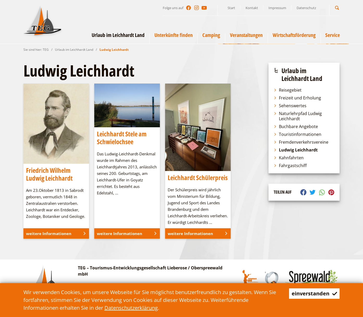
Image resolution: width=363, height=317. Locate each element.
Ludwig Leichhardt (114, 49)
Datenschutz (306, 7)
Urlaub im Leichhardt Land (74, 49)
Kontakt (252, 7)
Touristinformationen (297, 134)
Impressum (277, 7)
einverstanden (314, 293)
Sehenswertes (290, 105)
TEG (46, 49)
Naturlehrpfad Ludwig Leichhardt (298, 116)
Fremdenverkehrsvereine (301, 142)
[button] (337, 8)
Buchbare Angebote (296, 126)
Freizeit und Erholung (297, 97)
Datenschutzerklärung (131, 307)
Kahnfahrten (289, 157)
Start (231, 7)
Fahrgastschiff (290, 165)
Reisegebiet (288, 90)
